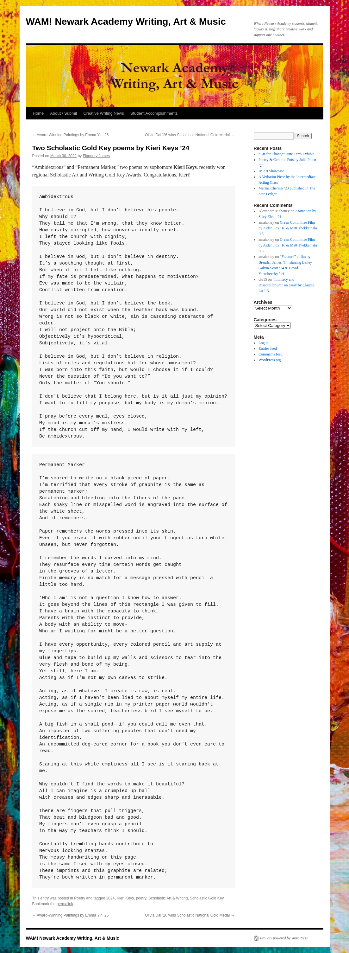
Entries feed (268, 348)
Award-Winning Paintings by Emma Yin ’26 (70, 135)
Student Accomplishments (154, 113)
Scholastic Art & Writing (168, 898)
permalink (65, 904)
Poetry (79, 898)
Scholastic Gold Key (207, 898)
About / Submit (63, 113)
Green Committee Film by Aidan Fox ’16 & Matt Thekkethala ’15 (288, 228)
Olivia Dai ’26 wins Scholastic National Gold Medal (189, 135)
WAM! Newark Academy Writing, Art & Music (126, 21)
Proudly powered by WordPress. (284, 938)
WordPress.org (270, 360)
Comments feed (271, 354)
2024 (110, 898)
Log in (264, 343)
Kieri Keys (125, 898)
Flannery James (96, 156)
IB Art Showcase (271, 171)
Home (38, 113)
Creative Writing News (103, 113)
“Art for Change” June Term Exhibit (286, 154)
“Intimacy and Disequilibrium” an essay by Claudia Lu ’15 (287, 285)
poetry (141, 898)
